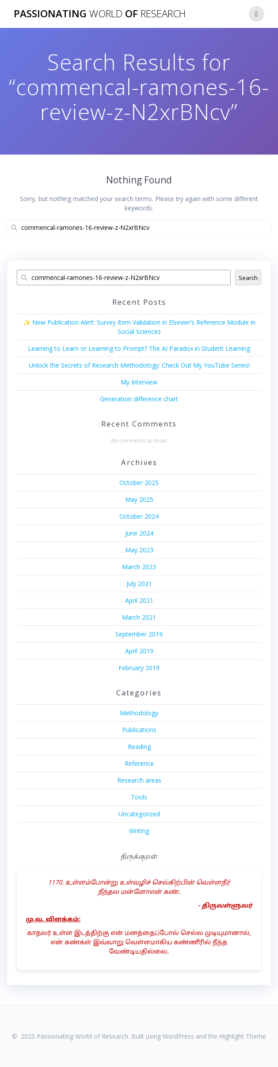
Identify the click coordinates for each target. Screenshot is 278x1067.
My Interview (139, 382)
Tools (139, 797)
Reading (139, 746)
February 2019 (139, 667)
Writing (139, 830)
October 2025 (139, 482)
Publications (139, 730)
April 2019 (139, 651)
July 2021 (139, 583)
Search (248, 278)
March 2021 (139, 617)
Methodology (139, 713)
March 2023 (139, 567)
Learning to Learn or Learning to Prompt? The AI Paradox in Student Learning (139, 348)
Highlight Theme (242, 1036)
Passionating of (100, 14)
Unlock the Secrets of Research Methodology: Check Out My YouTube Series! (139, 365)
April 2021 (139, 600)
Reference (139, 763)
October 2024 (139, 516)
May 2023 (139, 550)
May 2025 (139, 499)
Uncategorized (139, 814)
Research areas (139, 780)
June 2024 (139, 533)
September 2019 (139, 634)
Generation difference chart (139, 399)
